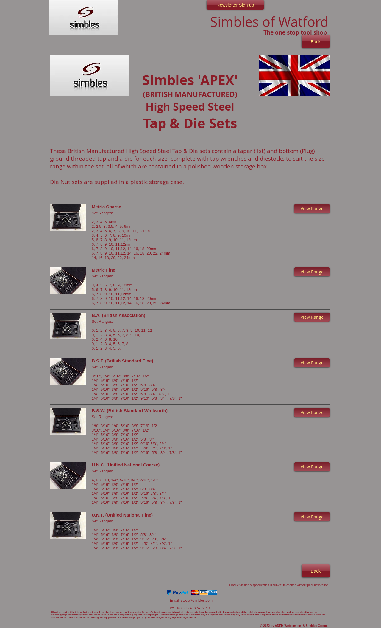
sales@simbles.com (197, 600)
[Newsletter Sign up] (235, 5)
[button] (312, 208)
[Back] (316, 41)
